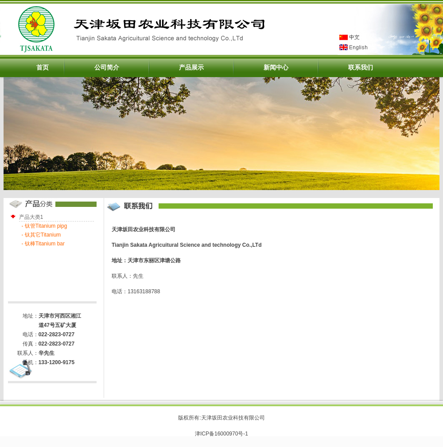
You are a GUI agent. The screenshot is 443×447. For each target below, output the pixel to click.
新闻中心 (276, 67)
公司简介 (106, 67)
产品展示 (191, 67)
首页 (42, 67)
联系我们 (360, 67)
